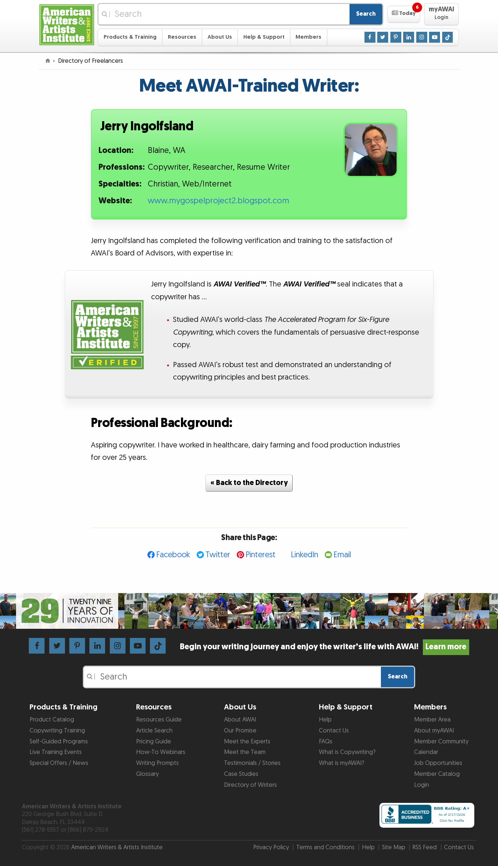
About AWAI (240, 720)
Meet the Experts (247, 742)
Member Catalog (437, 774)
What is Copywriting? (347, 752)
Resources (182, 37)
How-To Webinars (160, 752)
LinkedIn (304, 555)
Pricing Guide (153, 742)
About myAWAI (434, 731)
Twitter (217, 555)
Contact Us (334, 731)
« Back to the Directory (249, 483)
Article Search (154, 731)
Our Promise (240, 731)
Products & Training (130, 37)
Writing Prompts (157, 763)
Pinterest (260, 555)
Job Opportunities (438, 763)
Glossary (147, 774)
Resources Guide (159, 720)
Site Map (393, 847)
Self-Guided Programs (59, 742)
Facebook (173, 555)
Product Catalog (52, 720)
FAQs (325, 742)
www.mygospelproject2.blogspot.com (218, 201)
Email (342, 555)
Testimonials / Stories (252, 763)
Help (325, 720)
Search (366, 14)
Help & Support (264, 37)
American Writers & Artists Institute (117, 847)
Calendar (426, 752)
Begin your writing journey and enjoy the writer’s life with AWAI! (324, 647)
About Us (220, 37)
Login (421, 785)
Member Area (432, 720)
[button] (403, 14)
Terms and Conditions (325, 847)
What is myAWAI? (341, 763)
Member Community (441, 742)
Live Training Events (56, 752)
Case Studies (241, 774)
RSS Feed (424, 847)
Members (308, 37)
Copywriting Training (57, 731)
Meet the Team (245, 752)
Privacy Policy (271, 847)
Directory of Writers (250, 785)
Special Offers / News (59, 763)
